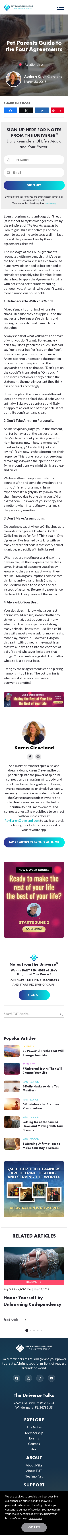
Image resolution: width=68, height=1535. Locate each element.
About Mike (34, 1465)
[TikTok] (40, 1378)
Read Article (10, 1319)
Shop (34, 1449)
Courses (34, 1444)
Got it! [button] (34, 1527)
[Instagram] (28, 1378)
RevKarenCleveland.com (22, 820)
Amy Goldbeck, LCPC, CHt (17, 1289)
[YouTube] (51, 1378)
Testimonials (34, 1476)
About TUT (34, 1471)
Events (34, 1438)
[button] (60, 7)
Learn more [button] (35, 1518)
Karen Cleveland (50, 77)
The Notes (34, 1427)
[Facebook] (16, 1378)
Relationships (34, 64)
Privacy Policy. (50, 203)
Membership (34, 1433)
